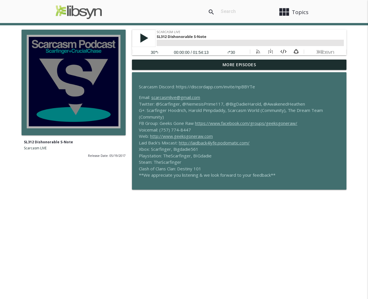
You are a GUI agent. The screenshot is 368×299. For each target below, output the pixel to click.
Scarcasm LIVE (35, 148)
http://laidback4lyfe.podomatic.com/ (214, 143)
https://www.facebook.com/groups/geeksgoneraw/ (246, 123)
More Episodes (239, 64)
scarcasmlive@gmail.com (175, 97)
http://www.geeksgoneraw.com (181, 136)
